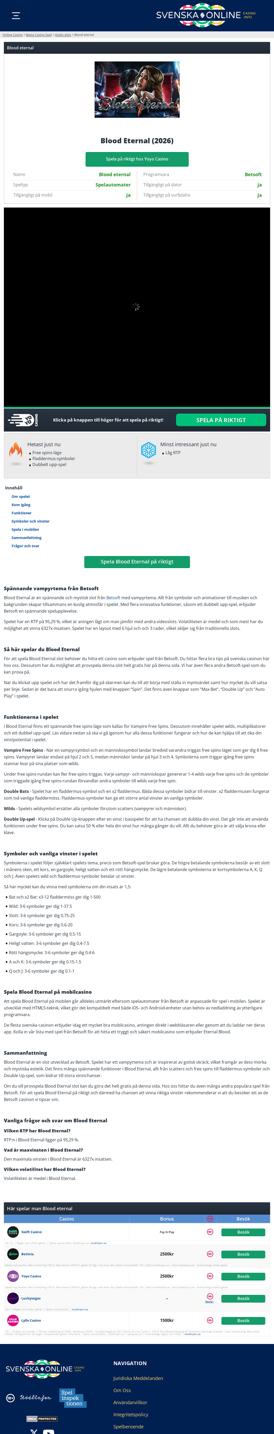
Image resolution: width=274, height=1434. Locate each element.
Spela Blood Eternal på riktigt (137, 561)
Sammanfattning (26, 537)
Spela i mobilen (25, 529)
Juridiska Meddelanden (138, 1378)
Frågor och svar (25, 545)
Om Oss (122, 1390)
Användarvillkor (130, 1402)
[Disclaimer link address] (36, 1398)
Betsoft (113, 598)
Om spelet (21, 496)
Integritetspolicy (130, 1414)
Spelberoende (128, 1426)
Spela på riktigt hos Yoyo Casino (137, 159)
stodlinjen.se (98, 1243)
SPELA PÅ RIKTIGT (221, 420)
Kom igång (21, 504)
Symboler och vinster (30, 521)
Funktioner (21, 512)
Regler (209, 1301)
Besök (243, 1232)
